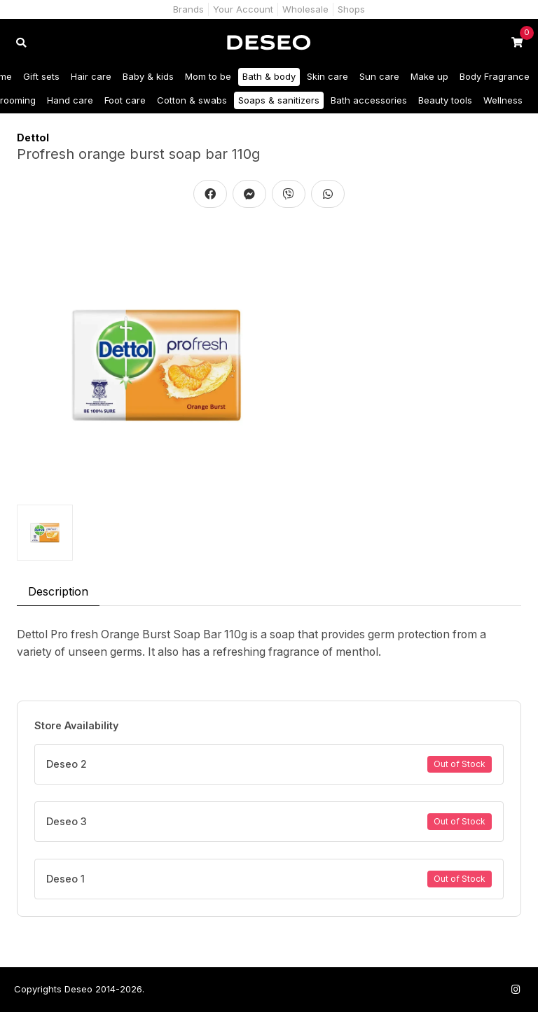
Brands (188, 9)
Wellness (503, 100)
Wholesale (305, 9)
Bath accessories (369, 100)
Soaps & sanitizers (278, 100)
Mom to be (208, 76)
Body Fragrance (495, 76)
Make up (429, 76)
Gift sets (41, 76)
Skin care (327, 76)
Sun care (379, 76)
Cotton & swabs (192, 100)
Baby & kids (148, 76)
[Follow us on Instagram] (515, 989)
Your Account (243, 9)
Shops (351, 9)
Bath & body (269, 76)
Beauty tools (445, 100)
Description (58, 591)
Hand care (70, 100)
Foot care (125, 100)
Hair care (91, 76)
